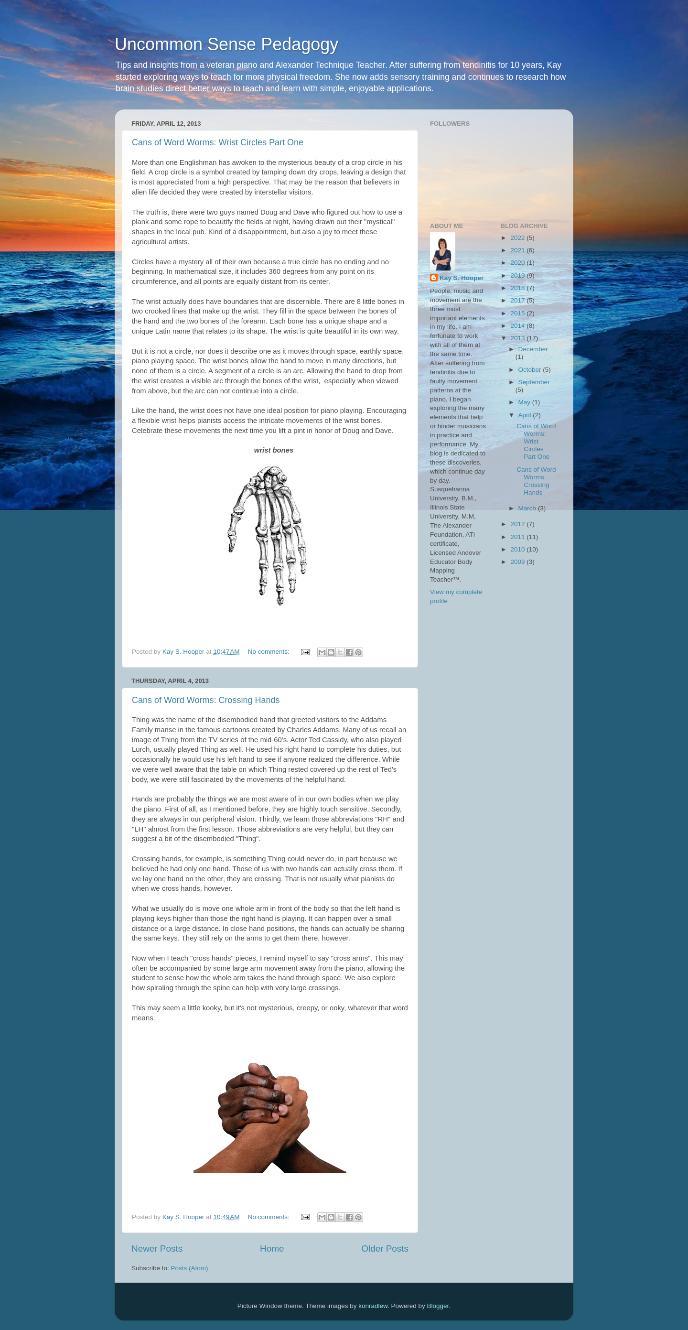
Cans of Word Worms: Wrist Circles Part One (217, 142)
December (533, 349)
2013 (518, 338)
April (525, 415)
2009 (518, 561)
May (525, 402)
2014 (518, 325)
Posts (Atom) (189, 1268)
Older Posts (384, 1248)
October (530, 369)
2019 (518, 275)
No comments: (269, 651)
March (528, 508)
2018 (518, 288)
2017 (518, 300)
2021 (518, 250)
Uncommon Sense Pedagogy (226, 44)
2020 (518, 262)
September (534, 382)
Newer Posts (157, 1248)
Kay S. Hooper (462, 277)
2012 (518, 524)
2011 (518, 537)
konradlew (372, 1305)
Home (272, 1248)
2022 (518, 237)
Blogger (438, 1305)
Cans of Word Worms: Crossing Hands (206, 700)
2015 (518, 313)
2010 (518, 549)
